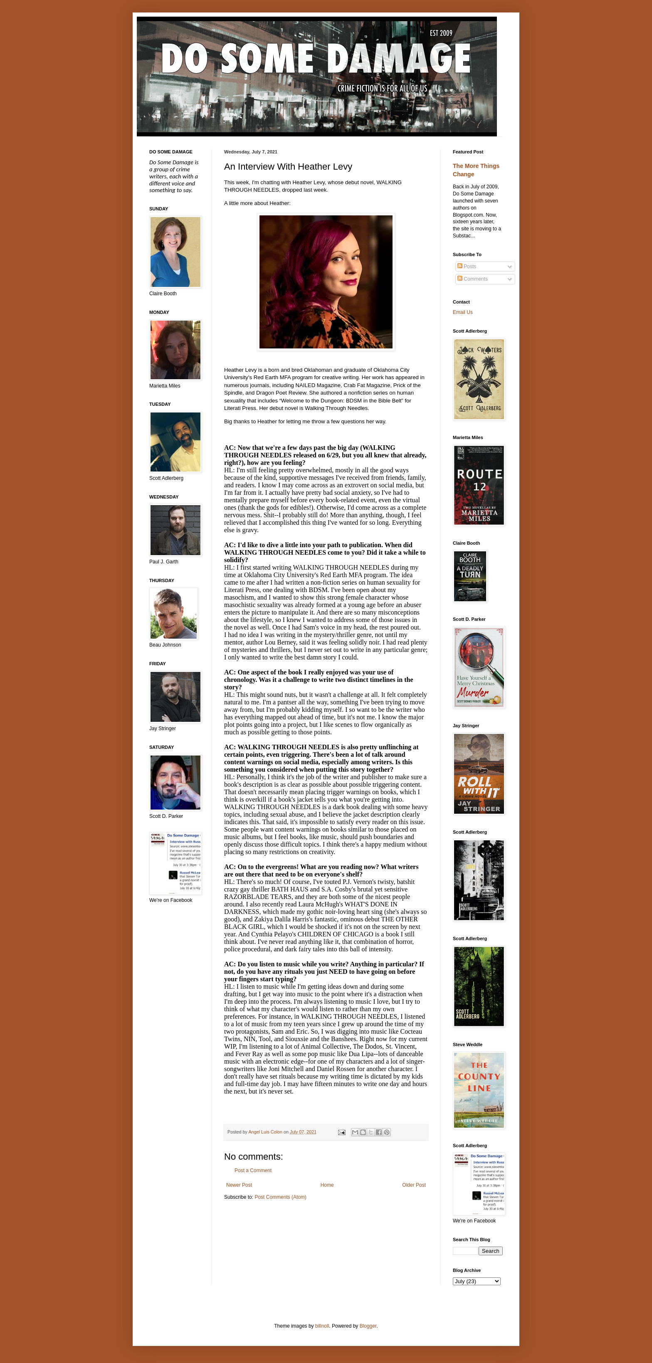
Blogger (368, 1326)
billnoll (322, 1326)
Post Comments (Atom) (280, 1197)
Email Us (463, 312)
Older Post (414, 1185)
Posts (466, 266)
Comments (472, 279)
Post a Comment (253, 1170)
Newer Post (239, 1185)
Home (327, 1185)
